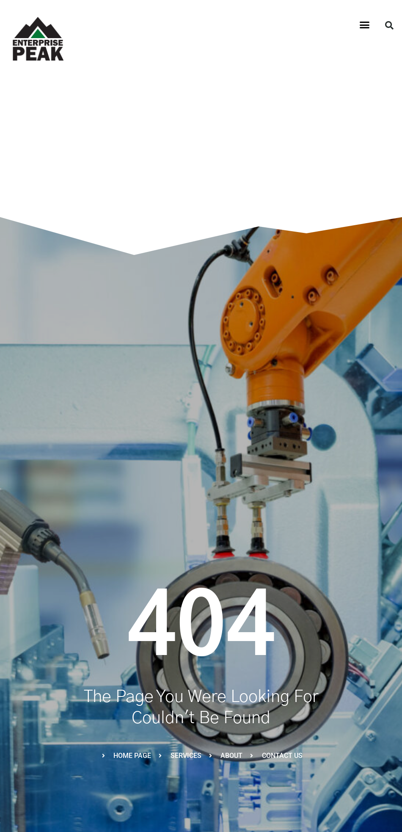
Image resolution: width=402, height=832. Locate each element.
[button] (365, 25)
